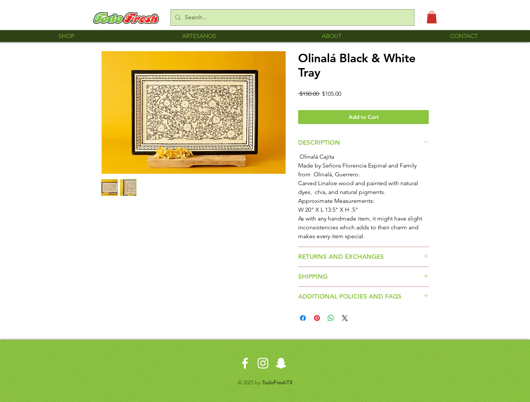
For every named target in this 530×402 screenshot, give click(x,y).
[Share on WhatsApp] (330, 318)
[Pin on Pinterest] (316, 318)
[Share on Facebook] (302, 318)
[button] (432, 17)
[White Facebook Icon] (245, 363)
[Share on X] (344, 318)
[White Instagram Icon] (263, 363)
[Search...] (292, 17)
